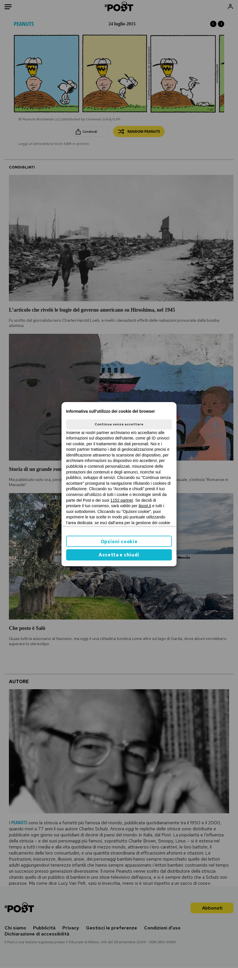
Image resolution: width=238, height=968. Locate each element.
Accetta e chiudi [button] (119, 555)
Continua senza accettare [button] (119, 424)
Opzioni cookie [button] (119, 542)
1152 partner (121, 500)
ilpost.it (145, 505)
